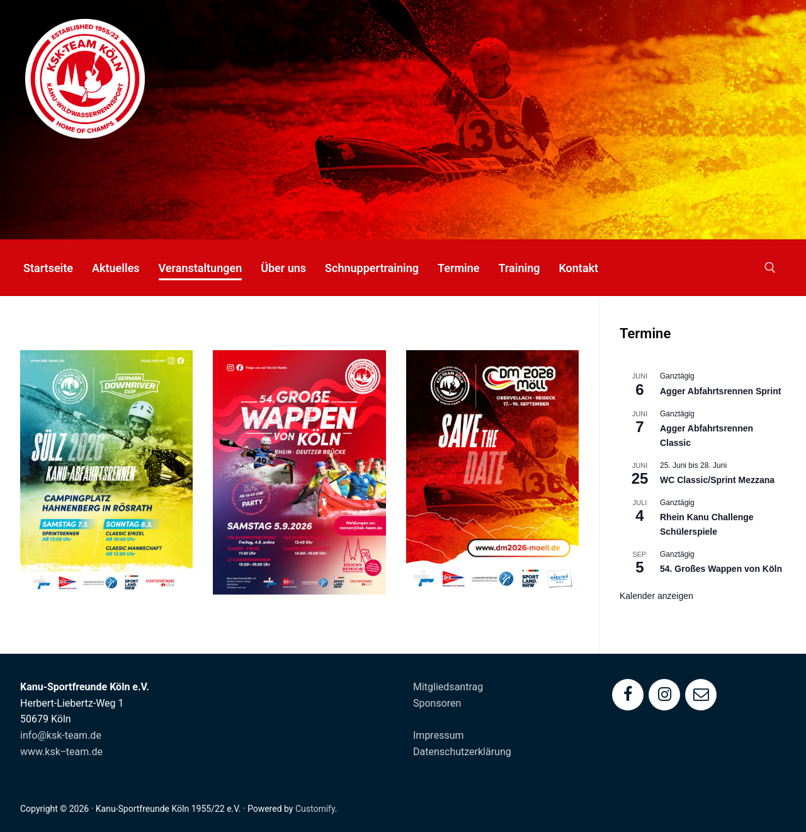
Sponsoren (437, 703)
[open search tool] (770, 267)
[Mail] (701, 694)
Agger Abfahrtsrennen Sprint (720, 391)
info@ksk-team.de (60, 735)
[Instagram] (664, 694)
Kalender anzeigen (656, 596)
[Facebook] (628, 694)
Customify (315, 809)
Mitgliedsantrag (448, 687)
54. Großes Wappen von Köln (721, 569)
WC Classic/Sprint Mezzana (717, 480)
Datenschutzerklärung (462, 752)
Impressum (438, 735)
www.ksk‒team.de (61, 752)
